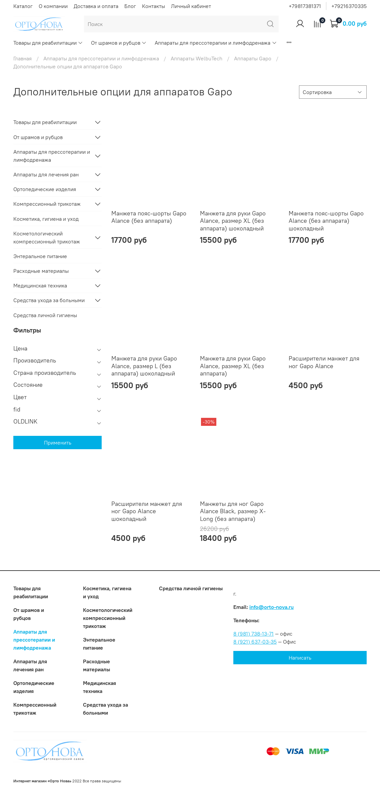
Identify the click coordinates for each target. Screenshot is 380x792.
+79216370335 (349, 6)
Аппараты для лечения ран (46, 174)
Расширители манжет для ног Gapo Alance (324, 362)
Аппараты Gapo (252, 58)
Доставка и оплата (96, 6)
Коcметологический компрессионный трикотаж (46, 237)
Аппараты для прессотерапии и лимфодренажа (216, 42)
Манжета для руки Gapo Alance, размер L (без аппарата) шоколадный (144, 365)
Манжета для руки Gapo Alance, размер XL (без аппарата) (233, 365)
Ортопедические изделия (44, 189)
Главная (22, 58)
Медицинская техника (40, 285)
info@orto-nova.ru (271, 607)
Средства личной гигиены (45, 315)
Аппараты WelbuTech (196, 58)
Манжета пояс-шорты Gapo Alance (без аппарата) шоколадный (326, 220)
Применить (57, 442)
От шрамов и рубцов (119, 42)
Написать (300, 657)
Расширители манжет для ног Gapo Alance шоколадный (146, 511)
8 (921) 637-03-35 (255, 641)
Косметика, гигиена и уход (46, 218)
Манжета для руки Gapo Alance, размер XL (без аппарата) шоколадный (233, 220)
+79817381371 (305, 6)
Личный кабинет (191, 6)
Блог (130, 6)
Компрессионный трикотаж (47, 203)
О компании (53, 6)
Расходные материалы (41, 270)
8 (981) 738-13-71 (253, 633)
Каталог (23, 6)
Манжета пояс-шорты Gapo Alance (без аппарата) (148, 217)
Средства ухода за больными (49, 300)
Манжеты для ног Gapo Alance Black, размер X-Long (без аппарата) (233, 511)
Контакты (153, 6)
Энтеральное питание (40, 256)
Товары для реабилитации (48, 42)
